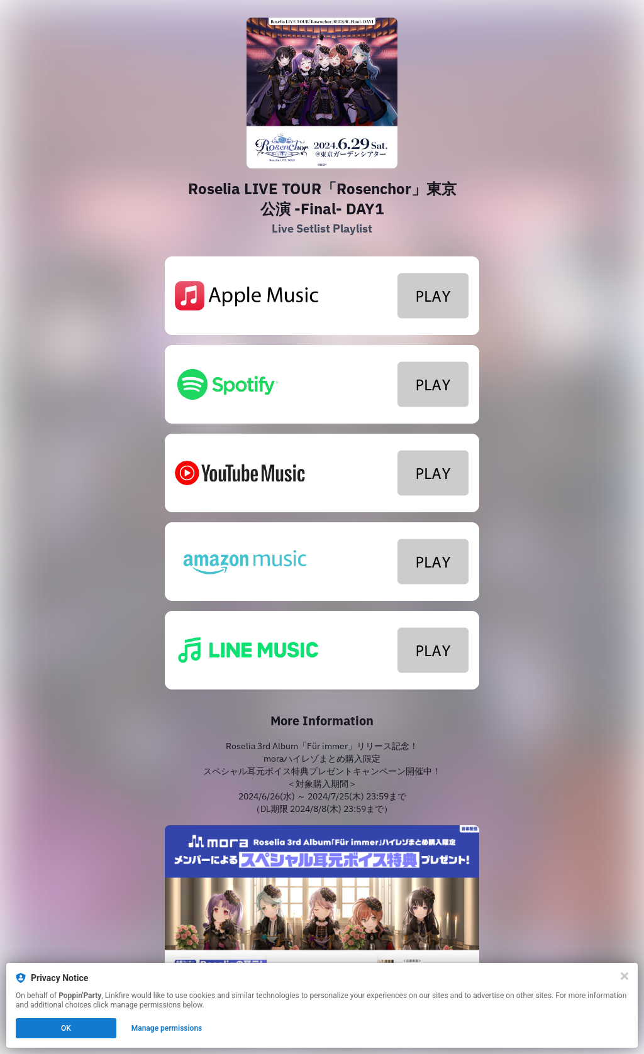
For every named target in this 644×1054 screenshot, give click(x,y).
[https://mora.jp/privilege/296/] (322, 913)
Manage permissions (167, 1028)
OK (66, 1028)
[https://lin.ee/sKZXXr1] (322, 650)
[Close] (624, 976)
